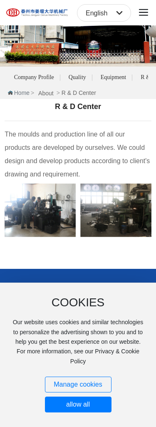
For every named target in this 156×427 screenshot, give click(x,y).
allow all (78, 404)
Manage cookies (78, 384)
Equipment (113, 77)
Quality (77, 77)
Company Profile (34, 77)
